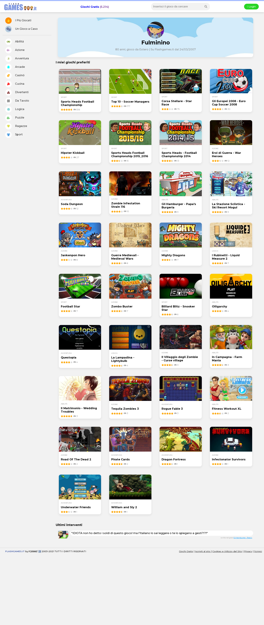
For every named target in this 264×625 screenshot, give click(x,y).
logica (215, 251)
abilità (165, 200)
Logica (14, 109)
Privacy (248, 551)
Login (251, 6)
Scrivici (258, 551)
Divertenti (17, 92)
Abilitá (14, 42)
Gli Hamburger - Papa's (243, 538)
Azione (15, 50)
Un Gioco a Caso (21, 29)
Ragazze (16, 126)
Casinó (15, 75)
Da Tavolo (17, 101)
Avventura (17, 58)
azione (215, 148)
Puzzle (14, 118)
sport (64, 97)
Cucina (14, 84)
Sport (14, 134)
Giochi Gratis (89, 6)
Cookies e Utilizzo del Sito (227, 551)
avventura (66, 200)
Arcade (15, 67)
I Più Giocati (18, 20)
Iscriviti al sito (203, 551)
